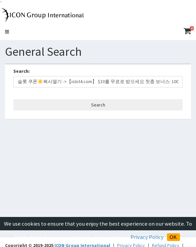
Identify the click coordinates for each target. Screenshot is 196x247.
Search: (21, 71)
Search (98, 105)
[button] (7, 31)
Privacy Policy (147, 237)
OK (173, 237)
